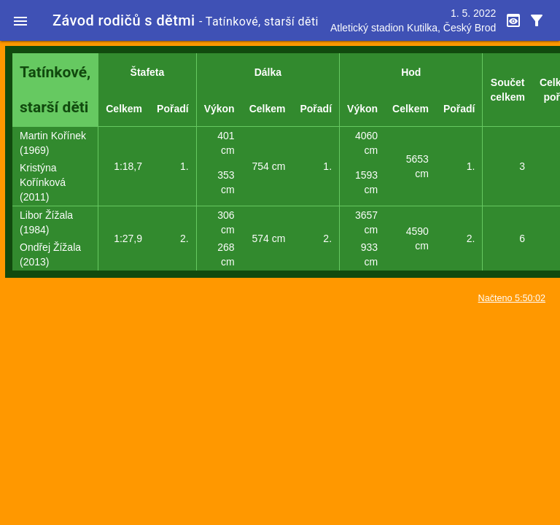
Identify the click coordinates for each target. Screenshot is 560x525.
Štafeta (148, 72)
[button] (20, 20)
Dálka (267, 72)
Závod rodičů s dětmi (123, 20)
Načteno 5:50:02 (511, 298)
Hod (411, 72)
